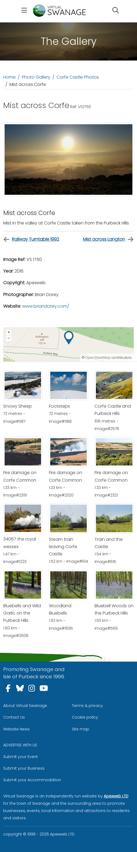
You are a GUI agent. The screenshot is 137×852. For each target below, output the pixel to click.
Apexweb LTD (116, 796)
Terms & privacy (87, 705)
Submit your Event (20, 756)
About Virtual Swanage (25, 705)
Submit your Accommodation (32, 780)
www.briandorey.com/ (45, 306)
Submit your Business (24, 768)
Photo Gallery (36, 77)
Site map (80, 729)
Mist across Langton (108, 239)
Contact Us (14, 717)
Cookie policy (85, 717)
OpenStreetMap (98, 357)
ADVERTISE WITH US (20, 745)
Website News (16, 729)
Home (9, 77)
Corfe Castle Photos (77, 77)
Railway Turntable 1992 (31, 239)
